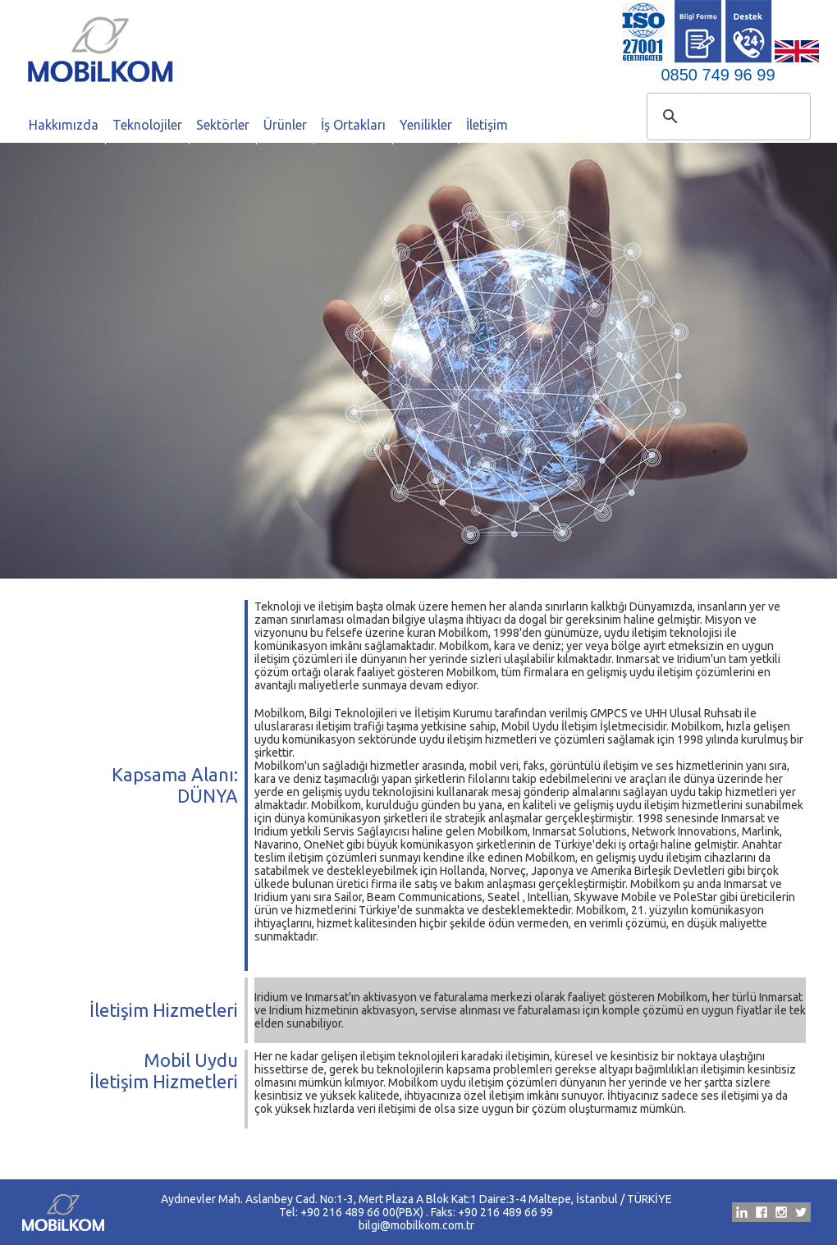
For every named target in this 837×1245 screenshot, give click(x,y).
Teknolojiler (147, 124)
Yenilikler (426, 124)
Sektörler (222, 124)
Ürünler (285, 124)
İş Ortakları (353, 124)
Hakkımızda (63, 124)
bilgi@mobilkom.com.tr (416, 1225)
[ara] (726, 116)
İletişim (487, 124)
